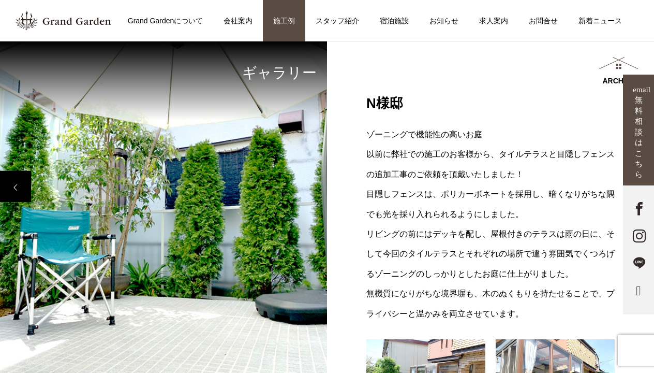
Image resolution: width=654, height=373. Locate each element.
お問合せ (543, 21)
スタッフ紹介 (337, 21)
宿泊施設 (394, 21)
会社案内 (238, 21)
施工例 (284, 21)
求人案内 (493, 21)
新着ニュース (600, 21)
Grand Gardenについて (165, 21)
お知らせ (443, 21)
